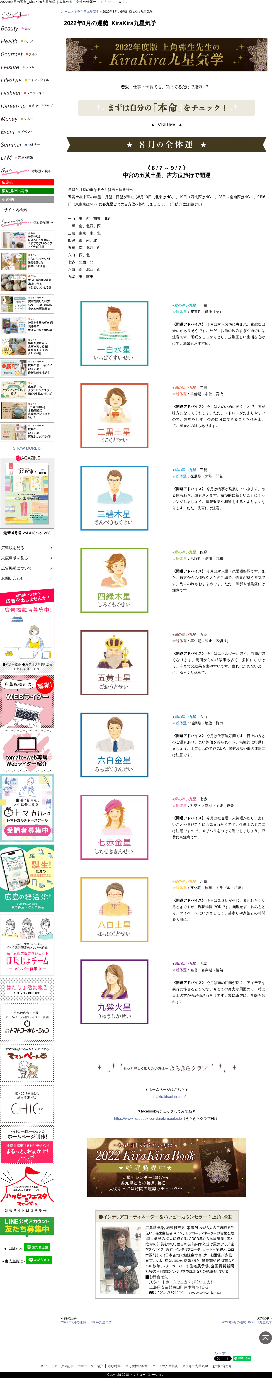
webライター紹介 (90, 1366)
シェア (220, 1353)
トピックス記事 (62, 1366)
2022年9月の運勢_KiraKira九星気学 (246, 1322)
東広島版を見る (14, 558)
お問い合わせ (12, 578)
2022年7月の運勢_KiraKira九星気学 (86, 1322)
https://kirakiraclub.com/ (167, 1097)
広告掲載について (16, 568)
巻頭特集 (114, 1366)
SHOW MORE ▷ (27, 448)
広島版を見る (12, 548)
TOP (43, 1366)
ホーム (66, 11)
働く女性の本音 (136, 1366)
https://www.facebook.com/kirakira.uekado (148, 1118)
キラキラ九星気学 (86, 11)
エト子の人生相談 (165, 1366)
